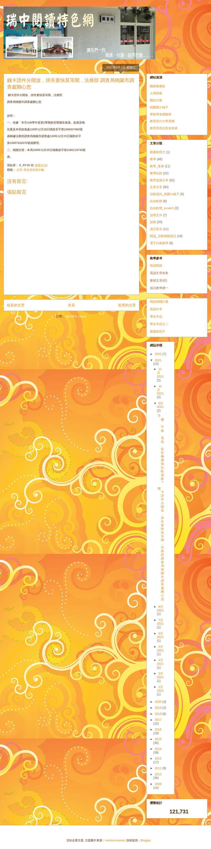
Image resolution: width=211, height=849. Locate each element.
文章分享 (156, 187)
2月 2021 (160, 688)
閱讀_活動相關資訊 (163, 236)
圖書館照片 (157, 152)
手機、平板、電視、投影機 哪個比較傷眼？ (161, 449)
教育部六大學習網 (162, 121)
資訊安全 (156, 229)
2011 (158, 768)
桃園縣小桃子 (159, 107)
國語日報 (156, 100)
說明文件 (156, 215)
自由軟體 (156, 201)
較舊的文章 (127, 305)
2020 (158, 702)
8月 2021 (160, 608)
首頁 (71, 305)
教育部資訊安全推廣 (164, 128)
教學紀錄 (156, 173)
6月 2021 (160, 635)
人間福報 (156, 93)
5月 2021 (160, 648)
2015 (158, 739)
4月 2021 (160, 661)
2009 (158, 784)
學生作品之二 (159, 324)
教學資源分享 (159, 180)
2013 (158, 758)
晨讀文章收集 (159, 273)
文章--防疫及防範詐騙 (30, 169)
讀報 (153, 222)
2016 (158, 729)
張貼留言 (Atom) (76, 316)
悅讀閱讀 (156, 265)
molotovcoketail (115, 840)
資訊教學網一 (159, 288)
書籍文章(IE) (158, 280)
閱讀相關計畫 (159, 301)
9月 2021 (160, 405)
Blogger (145, 840)
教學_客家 (157, 166)
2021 (158, 360)
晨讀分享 (156, 309)
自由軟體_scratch (162, 208)
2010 (158, 774)
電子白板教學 (159, 243)
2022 (158, 354)
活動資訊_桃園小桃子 (164, 194)
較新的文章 (16, 305)
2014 (158, 749)
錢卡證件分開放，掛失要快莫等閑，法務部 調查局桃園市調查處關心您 (161, 544)
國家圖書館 (157, 86)
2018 (158, 714)
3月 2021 (160, 675)
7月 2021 (160, 621)
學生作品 (156, 316)
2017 (158, 720)
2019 (158, 707)
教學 (153, 159)
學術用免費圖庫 (160, 114)
